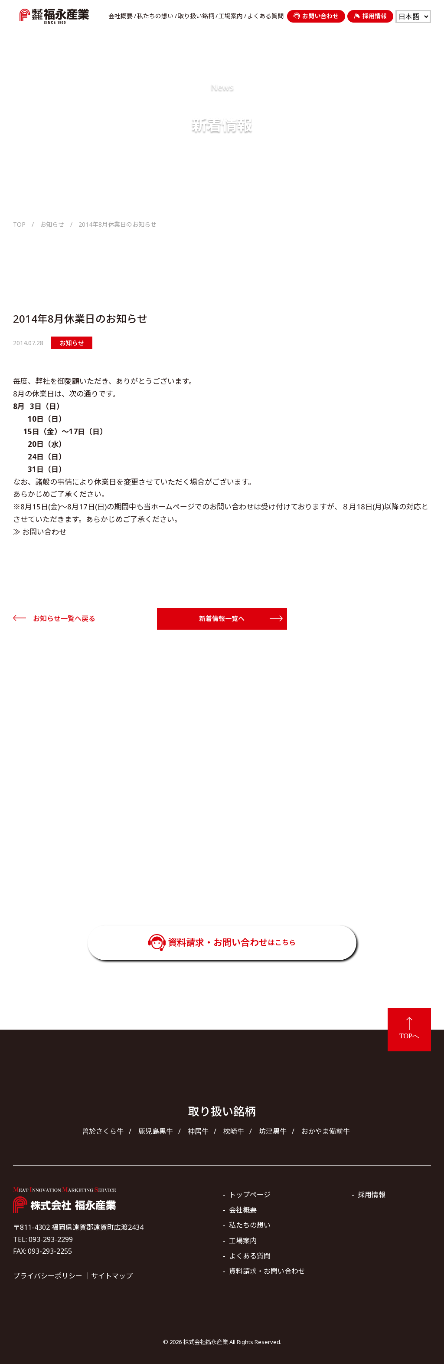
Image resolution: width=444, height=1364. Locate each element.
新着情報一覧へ (222, 618)
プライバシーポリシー (47, 1276)
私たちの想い (155, 16)
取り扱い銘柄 (196, 16)
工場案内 (231, 16)
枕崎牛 (233, 1131)
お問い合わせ (316, 16)
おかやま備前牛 (325, 1131)
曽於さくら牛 (103, 1131)
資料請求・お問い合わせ (232, 942)
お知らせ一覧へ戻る (64, 618)
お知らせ (52, 224)
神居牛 (198, 1131)
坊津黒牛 (273, 1131)
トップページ (250, 1194)
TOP (19, 224)
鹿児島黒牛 (155, 1131)
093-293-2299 (234, 875)
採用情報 (370, 16)
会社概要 (120, 16)
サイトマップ (112, 1276)
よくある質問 (265, 16)
